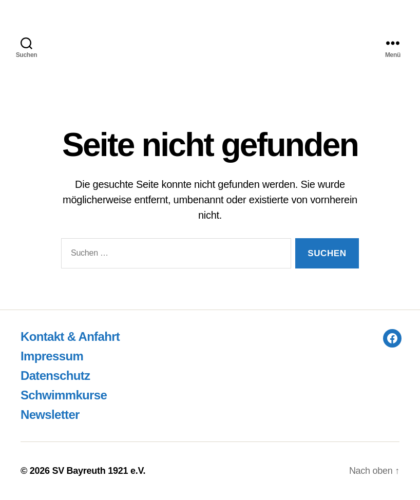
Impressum (52, 356)
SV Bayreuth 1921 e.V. (98, 471)
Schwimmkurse (64, 395)
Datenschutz (55, 375)
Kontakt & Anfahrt (70, 336)
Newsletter (50, 414)
